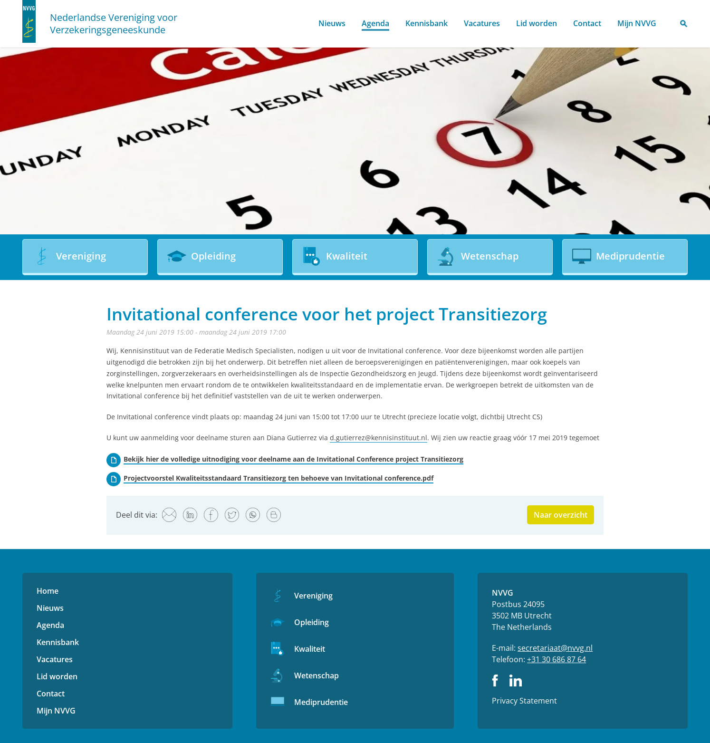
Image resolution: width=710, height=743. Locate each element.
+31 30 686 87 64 (556, 659)
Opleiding (311, 622)
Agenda (375, 23)
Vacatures (482, 23)
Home (298, 24)
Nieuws (331, 23)
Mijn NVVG (636, 23)
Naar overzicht (560, 515)
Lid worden (536, 23)
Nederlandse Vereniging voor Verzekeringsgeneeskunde (113, 23)
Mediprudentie (321, 702)
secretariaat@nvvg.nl (555, 648)
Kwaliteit (309, 649)
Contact (587, 23)
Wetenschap (316, 675)
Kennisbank (426, 23)
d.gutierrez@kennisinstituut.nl (378, 437)
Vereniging (313, 595)
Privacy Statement (524, 700)
